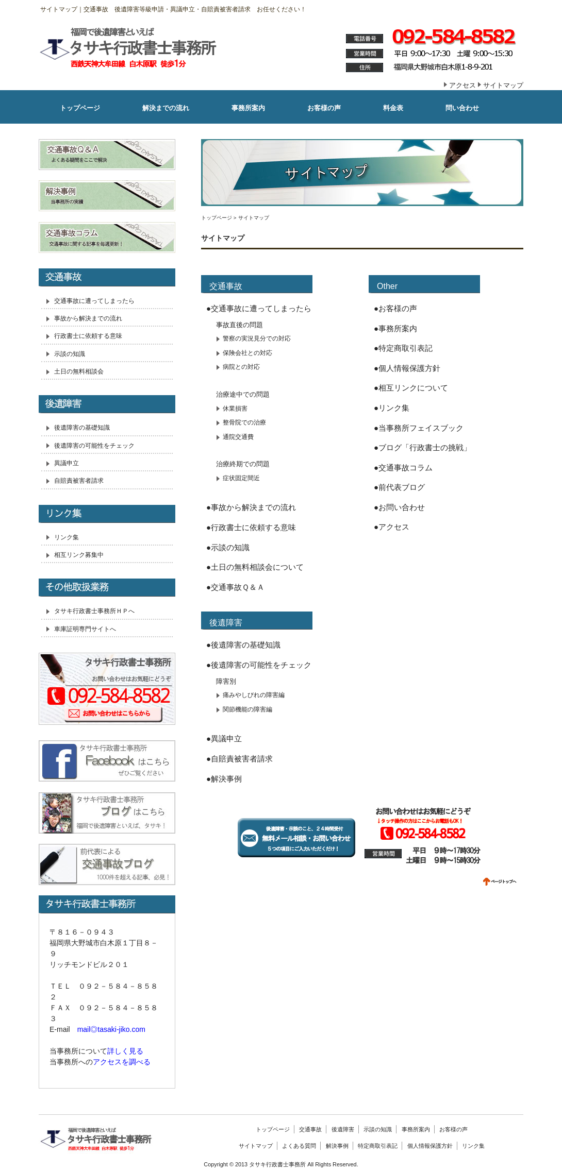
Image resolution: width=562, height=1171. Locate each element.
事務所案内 (416, 1129)
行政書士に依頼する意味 (88, 336)
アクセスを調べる (122, 1062)
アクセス (462, 85)
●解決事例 (224, 778)
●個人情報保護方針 (407, 368)
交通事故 (310, 1129)
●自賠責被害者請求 (239, 758)
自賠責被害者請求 (79, 481)
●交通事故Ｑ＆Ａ (235, 587)
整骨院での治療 (244, 422)
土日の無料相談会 (79, 371)
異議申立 (66, 463)
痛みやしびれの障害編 (254, 695)
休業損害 (235, 408)
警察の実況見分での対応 (257, 338)
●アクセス (391, 526)
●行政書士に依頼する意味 (251, 527)
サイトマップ (503, 85)
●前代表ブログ (399, 487)
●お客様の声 (395, 308)
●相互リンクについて (411, 387)
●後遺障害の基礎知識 (243, 644)
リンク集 (66, 537)
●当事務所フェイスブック (419, 427)
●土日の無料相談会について (255, 567)
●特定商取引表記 (403, 348)
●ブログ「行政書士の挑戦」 (422, 447)
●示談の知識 (228, 547)
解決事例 (337, 1146)
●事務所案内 (395, 328)
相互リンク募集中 (79, 555)
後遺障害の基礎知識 (82, 428)
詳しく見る (125, 1051)
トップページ (216, 217)
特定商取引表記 (378, 1146)
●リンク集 (391, 407)
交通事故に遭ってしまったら (94, 301)
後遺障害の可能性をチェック (94, 446)
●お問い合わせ (399, 507)
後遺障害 (343, 1129)
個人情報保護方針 (430, 1146)
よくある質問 (299, 1146)
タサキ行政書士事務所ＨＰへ (94, 611)
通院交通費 (238, 436)
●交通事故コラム (403, 467)
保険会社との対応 (247, 353)
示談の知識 (69, 354)
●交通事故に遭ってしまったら (258, 308)
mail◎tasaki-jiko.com (111, 1029)
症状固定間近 (241, 478)
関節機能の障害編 (247, 709)
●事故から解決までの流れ (251, 507)
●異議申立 (224, 738)
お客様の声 (453, 1129)
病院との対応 (241, 366)
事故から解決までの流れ (88, 318)
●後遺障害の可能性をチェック (258, 664)
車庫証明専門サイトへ (85, 629)
